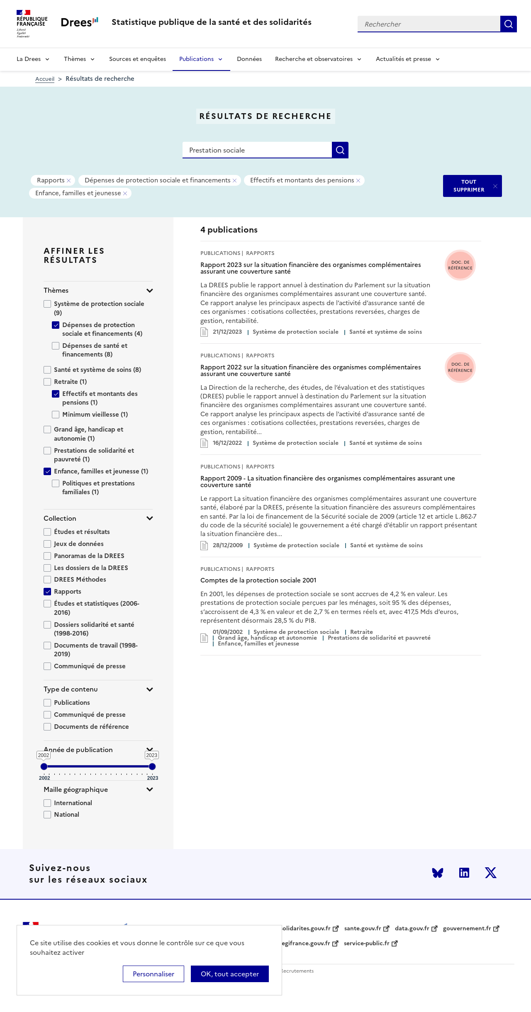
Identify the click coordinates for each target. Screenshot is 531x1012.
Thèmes (75, 59)
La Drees (29, 59)
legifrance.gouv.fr (305, 943)
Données (249, 59)
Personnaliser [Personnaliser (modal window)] (153, 974)
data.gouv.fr (412, 929)
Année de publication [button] (78, 750)
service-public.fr (367, 943)
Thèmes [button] (56, 290)
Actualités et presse (403, 59)
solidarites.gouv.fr (305, 929)
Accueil (44, 79)
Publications (196, 59)
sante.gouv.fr (362, 929)
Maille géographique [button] (76, 789)
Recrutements (297, 971)
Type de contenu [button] (71, 689)
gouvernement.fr (467, 929)
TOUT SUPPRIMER (469, 185)
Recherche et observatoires (314, 59)
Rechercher (508, 24)
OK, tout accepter (230, 974)
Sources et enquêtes (137, 59)
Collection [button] (60, 518)
